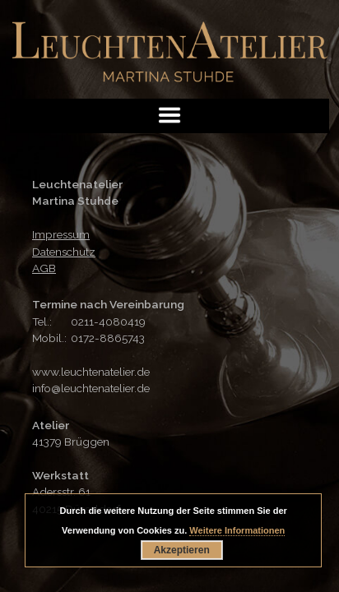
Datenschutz (63, 251)
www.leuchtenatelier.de (91, 371)
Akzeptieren (182, 550)
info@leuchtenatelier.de (91, 388)
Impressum (61, 234)
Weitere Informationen (237, 530)
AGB (44, 268)
